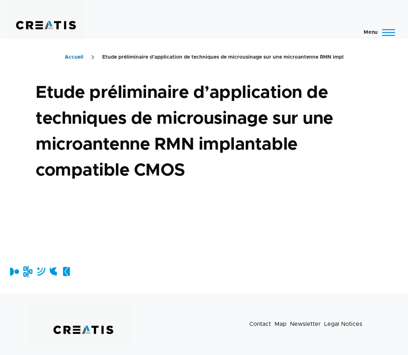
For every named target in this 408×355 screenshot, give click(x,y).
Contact (260, 324)
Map (280, 324)
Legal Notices (343, 324)
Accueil (74, 57)
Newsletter (305, 324)
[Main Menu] (377, 32)
